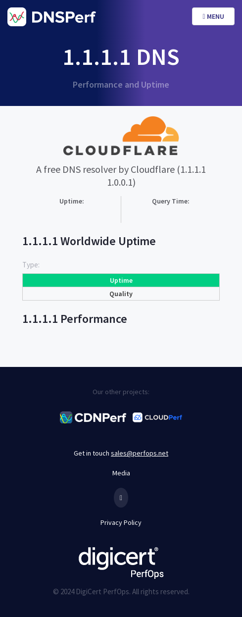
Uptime (121, 280)
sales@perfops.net (139, 453)
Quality (121, 293)
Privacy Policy (121, 522)
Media (121, 472)
